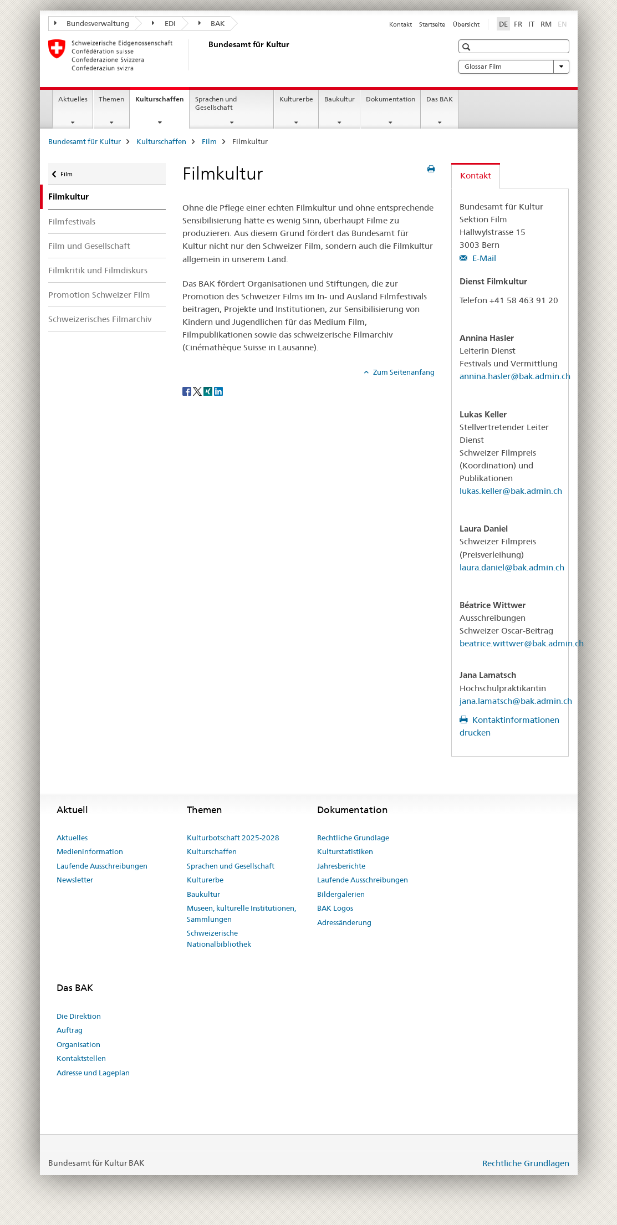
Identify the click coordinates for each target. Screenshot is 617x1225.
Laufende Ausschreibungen (102, 865)
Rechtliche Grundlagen (525, 1163)
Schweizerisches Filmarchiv (99, 319)
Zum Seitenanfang (403, 372)
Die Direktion (79, 1016)
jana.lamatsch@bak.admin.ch (516, 701)
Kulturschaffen (162, 102)
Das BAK (439, 99)
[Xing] (208, 390)
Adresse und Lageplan (93, 1072)
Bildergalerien (341, 894)
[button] (467, 47)
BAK (212, 23)
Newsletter (75, 879)
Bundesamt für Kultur (84, 141)
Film (209, 141)
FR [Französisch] (518, 23)
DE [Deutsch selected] (503, 23)
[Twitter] (198, 390)
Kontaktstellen (81, 1058)
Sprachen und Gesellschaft (216, 103)
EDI (164, 23)
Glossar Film (514, 66)
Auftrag (70, 1029)
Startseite (432, 24)
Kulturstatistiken (345, 851)
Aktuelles (73, 99)
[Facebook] (187, 390)
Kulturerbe (296, 99)
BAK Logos (335, 908)
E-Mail (483, 258)
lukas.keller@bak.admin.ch (511, 491)
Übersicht (466, 24)
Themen (111, 99)
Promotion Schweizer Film (99, 294)
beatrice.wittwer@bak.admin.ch (522, 643)
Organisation (78, 1044)
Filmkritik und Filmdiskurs (97, 270)
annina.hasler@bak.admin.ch (515, 376)
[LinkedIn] (218, 390)
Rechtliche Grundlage (353, 837)
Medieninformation (90, 851)
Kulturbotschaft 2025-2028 (233, 837)
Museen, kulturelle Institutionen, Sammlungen (241, 913)
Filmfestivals (71, 221)
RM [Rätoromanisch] (546, 23)
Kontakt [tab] (475, 175)
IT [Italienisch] (531, 23)
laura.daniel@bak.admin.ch (512, 567)
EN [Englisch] (563, 23)
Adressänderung (344, 922)
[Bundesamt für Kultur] (206, 54)
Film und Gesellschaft (89, 246)
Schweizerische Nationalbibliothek (219, 938)
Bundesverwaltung (92, 23)
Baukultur (339, 99)
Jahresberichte (341, 865)
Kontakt (400, 24)
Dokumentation (390, 99)
